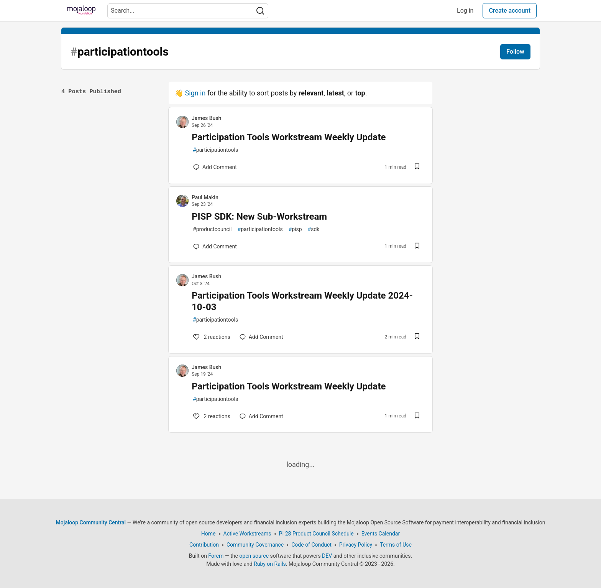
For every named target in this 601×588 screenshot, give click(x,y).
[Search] (260, 11)
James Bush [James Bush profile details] (206, 118)
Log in (465, 10)
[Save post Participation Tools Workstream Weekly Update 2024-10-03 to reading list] (417, 337)
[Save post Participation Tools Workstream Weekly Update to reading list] (417, 167)
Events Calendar (380, 534)
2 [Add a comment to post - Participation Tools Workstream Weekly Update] (211, 416)
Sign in (195, 93)
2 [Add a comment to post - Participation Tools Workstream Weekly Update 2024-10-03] (211, 337)
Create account (509, 10)
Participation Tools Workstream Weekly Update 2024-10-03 (302, 301)
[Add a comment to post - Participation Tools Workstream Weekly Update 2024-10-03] (261, 337)
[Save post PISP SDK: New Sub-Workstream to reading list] (417, 246)
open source (254, 556)
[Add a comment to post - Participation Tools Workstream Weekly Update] (215, 167)
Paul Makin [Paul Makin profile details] (205, 197)
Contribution (204, 545)
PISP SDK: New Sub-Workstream (259, 216)
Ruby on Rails (270, 564)
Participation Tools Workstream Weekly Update (289, 137)
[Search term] (187, 10)
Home (208, 534)
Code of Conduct (311, 545)
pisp (295, 229)
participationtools (215, 150)
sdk (314, 229)
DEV (327, 556)
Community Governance (255, 545)
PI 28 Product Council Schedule (316, 534)
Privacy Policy (355, 545)
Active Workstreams (247, 534)
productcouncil (212, 229)
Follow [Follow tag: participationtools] (515, 51)
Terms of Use (396, 545)
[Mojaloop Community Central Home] (81, 10)
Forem (215, 556)
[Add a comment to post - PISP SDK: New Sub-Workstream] (215, 246)
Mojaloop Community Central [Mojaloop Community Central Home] (91, 522)
